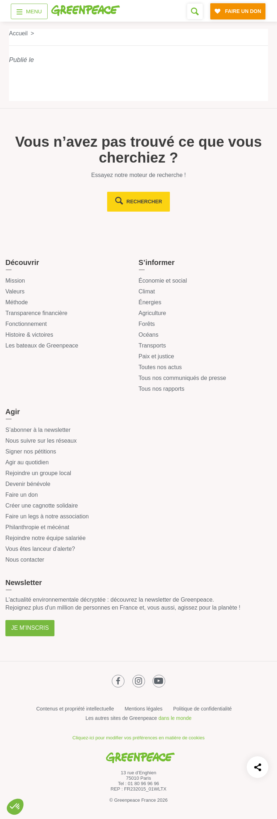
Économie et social (162, 281)
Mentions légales (143, 709)
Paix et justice (156, 356)
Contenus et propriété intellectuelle (75, 709)
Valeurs (15, 291)
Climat (146, 291)
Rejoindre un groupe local (38, 473)
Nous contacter (24, 560)
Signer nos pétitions (30, 451)
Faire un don (21, 495)
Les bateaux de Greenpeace (41, 345)
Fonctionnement (26, 324)
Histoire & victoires (29, 335)
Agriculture (152, 313)
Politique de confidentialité (202, 709)
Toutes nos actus (160, 367)
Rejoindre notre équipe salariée (45, 538)
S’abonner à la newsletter (38, 430)
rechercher (144, 201)
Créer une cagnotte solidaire (41, 506)
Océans (148, 335)
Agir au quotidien (27, 462)
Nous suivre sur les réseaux (40, 441)
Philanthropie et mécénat (37, 527)
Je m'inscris (30, 628)
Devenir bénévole (27, 484)
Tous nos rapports (161, 389)
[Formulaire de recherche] (195, 11)
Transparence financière (36, 313)
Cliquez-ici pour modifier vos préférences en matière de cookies (138, 737)
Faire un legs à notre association (47, 516)
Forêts (146, 324)
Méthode (16, 302)
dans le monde (175, 718)
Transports (152, 345)
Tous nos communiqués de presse (182, 378)
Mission (15, 281)
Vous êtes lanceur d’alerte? (40, 549)
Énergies (149, 302)
